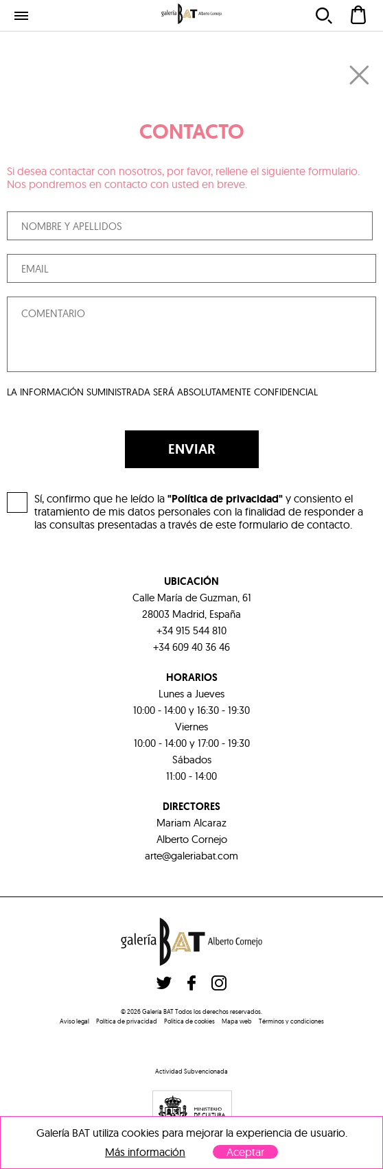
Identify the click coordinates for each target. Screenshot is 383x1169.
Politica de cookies (189, 1021)
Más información (145, 1152)
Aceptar (245, 1152)
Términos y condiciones (291, 1021)
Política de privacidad (126, 1021)
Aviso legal (74, 1021)
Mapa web (237, 1021)
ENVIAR (192, 449)
